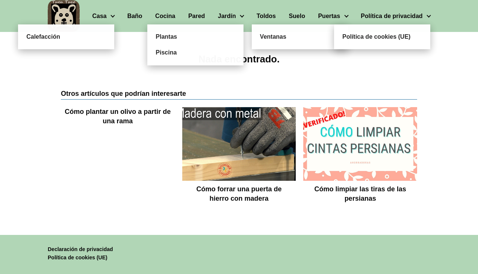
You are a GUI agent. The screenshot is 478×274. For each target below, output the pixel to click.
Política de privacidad (392, 16)
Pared (196, 16)
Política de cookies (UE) (77, 257)
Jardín (227, 16)
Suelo (297, 16)
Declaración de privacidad (80, 249)
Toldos (266, 16)
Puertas (329, 16)
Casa (99, 16)
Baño (134, 16)
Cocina (165, 16)
